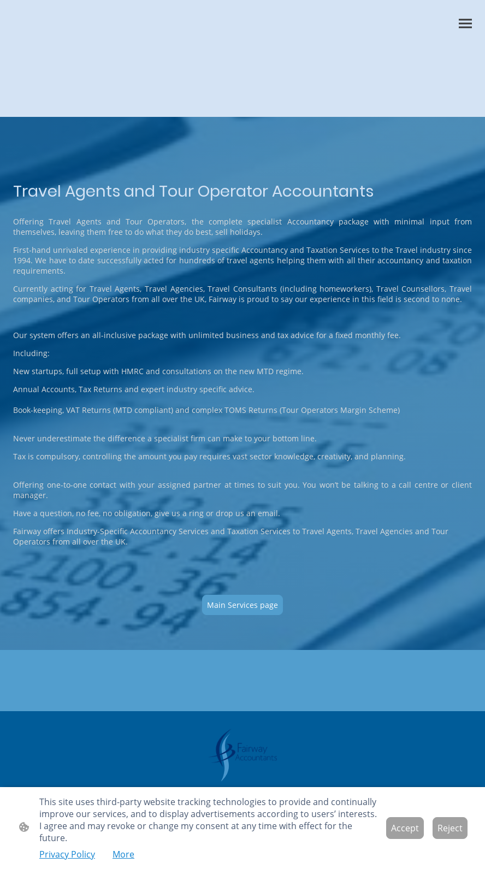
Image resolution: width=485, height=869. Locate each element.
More (123, 854)
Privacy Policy (67, 854)
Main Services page (242, 605)
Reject (450, 828)
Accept (405, 828)
